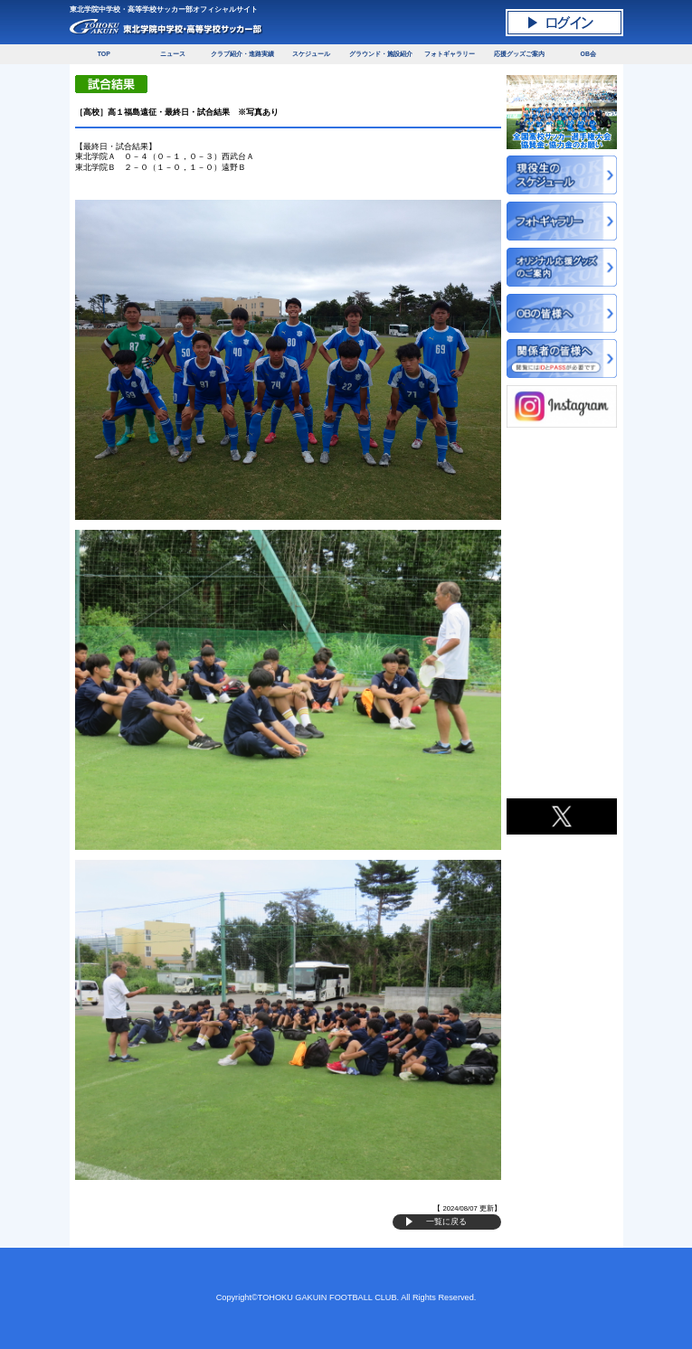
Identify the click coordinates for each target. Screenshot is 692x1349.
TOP (104, 54)
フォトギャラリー (449, 54)
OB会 (588, 54)
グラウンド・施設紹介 (380, 54)
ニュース (172, 54)
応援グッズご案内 (519, 54)
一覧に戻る (446, 1221)
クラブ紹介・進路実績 (242, 54)
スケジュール (311, 54)
